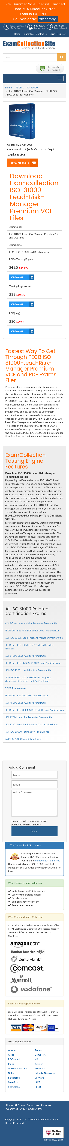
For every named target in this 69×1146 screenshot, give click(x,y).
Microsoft (40, 1068)
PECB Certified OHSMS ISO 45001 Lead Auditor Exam (34, 709)
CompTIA (40, 1054)
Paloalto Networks (45, 1073)
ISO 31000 (32, 87)
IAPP (37, 1082)
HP (36, 1059)
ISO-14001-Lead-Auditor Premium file (26, 655)
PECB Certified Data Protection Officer (26, 695)
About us (46, 1105)
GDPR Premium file (15, 688)
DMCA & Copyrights (31, 1108)
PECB (19, 87)
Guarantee (28, 33)
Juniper (39, 1063)
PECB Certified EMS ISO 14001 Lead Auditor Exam (33, 662)
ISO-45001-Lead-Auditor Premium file (26, 702)
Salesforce (14, 1077)
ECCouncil (14, 1059)
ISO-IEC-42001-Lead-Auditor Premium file (28, 670)
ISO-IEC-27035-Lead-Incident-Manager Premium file (34, 637)
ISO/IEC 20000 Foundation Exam (23, 738)
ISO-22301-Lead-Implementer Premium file (28, 717)
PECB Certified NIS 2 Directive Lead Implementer (32, 630)
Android (39, 1050)
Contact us (33, 1105)
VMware (39, 1077)
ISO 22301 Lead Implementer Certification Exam (31, 724)
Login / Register (57, 33)
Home (17, 33)
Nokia (11, 1073)
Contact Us (41, 33)
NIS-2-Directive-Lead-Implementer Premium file (31, 623)
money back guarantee (47, 860)
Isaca (11, 1063)
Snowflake (14, 1086)
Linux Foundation (17, 1068)
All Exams (19, 1105)
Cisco (11, 1054)
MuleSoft (13, 1082)
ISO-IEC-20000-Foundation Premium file (27, 731)
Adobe (12, 1050)
